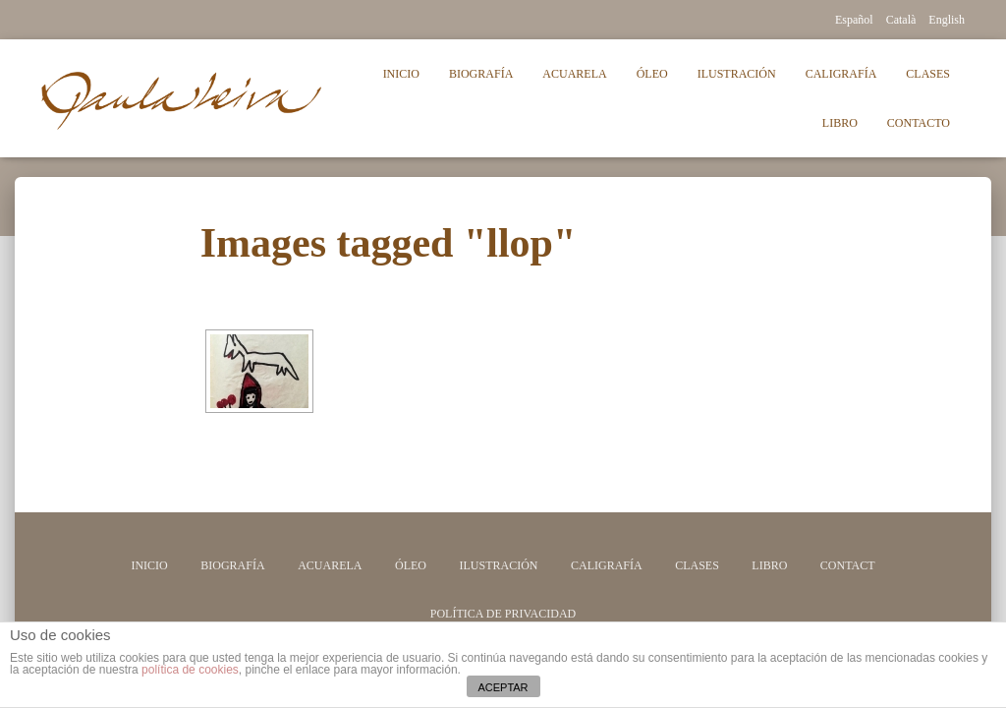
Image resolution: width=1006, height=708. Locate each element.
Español (854, 20)
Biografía (481, 74)
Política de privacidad (503, 613)
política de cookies (190, 670)
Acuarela (574, 74)
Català (901, 20)
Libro (840, 123)
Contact (847, 565)
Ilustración (737, 74)
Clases (928, 74)
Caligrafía (841, 74)
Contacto (918, 123)
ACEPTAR (502, 687)
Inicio (401, 74)
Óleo (652, 74)
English (946, 20)
